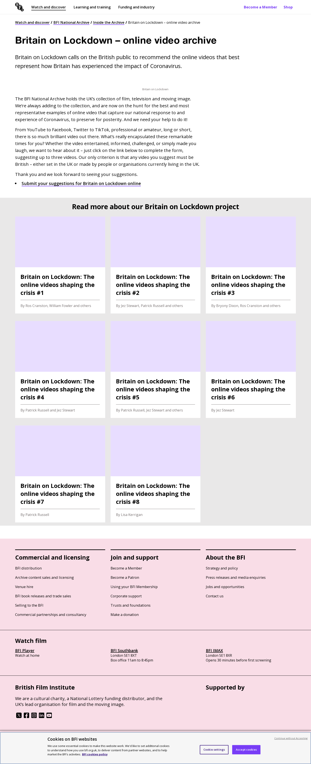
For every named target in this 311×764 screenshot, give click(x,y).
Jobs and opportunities (225, 586)
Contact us (215, 595)
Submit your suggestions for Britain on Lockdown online (81, 183)
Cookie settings (214, 749)
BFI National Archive (71, 22)
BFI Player (24, 650)
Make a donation (125, 614)
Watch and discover (48, 7)
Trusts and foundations (131, 605)
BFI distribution (28, 568)
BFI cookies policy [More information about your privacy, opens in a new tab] (95, 754)
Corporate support (126, 595)
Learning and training (92, 7)
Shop (288, 7)
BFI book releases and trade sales (43, 595)
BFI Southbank (124, 650)
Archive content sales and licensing (44, 577)
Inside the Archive (108, 22)
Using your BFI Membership (134, 586)
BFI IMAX (214, 650)
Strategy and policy (222, 568)
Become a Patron (125, 577)
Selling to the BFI (29, 605)
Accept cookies (246, 749)
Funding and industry (136, 7)
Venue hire (24, 586)
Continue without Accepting (291, 738)
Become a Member (260, 7)
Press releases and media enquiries (236, 577)
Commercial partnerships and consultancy (50, 614)
